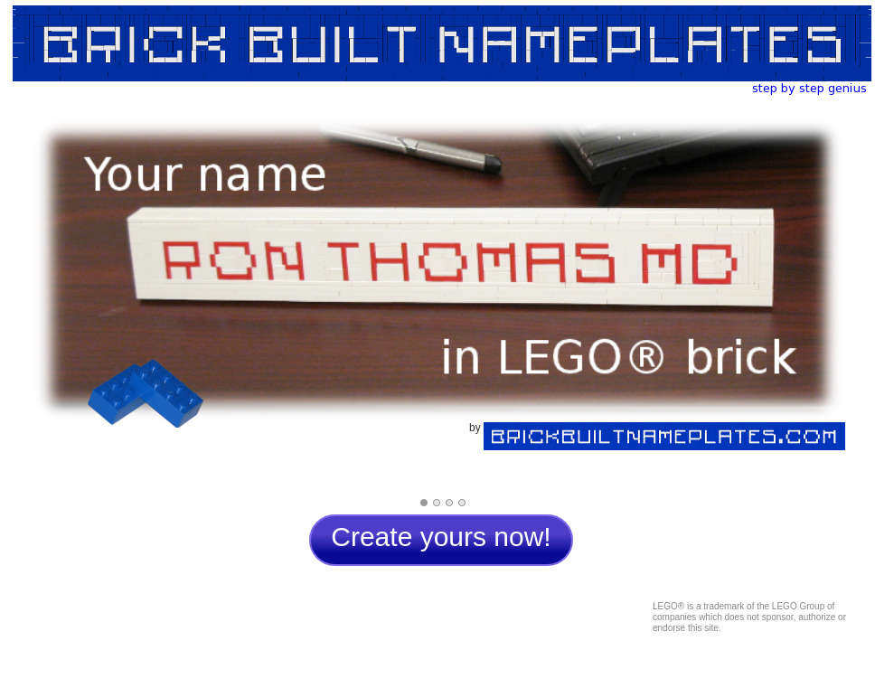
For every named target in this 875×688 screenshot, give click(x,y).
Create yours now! (440, 536)
